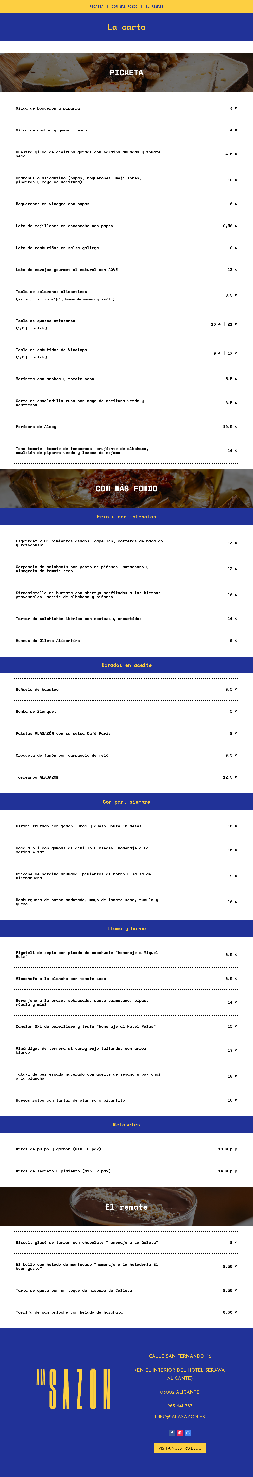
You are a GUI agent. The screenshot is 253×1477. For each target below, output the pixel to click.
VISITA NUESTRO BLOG (180, 1448)
